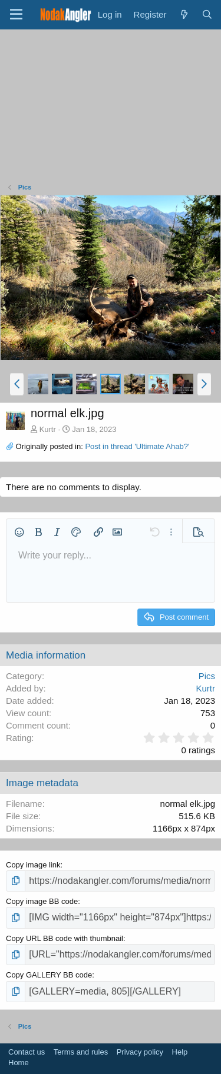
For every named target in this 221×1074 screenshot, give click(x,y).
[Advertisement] (111, 108)
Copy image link (33, 864)
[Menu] (16, 14)
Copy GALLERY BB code (49, 974)
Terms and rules (81, 1052)
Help (180, 1052)
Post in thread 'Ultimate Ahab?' (137, 446)
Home (18, 1062)
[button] (16, 384)
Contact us (26, 1052)
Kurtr (47, 429)
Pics (207, 676)
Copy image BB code (42, 901)
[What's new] (183, 14)
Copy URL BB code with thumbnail (64, 938)
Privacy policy (140, 1052)
